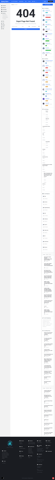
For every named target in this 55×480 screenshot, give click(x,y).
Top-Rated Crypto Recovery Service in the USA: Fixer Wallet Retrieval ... (48, 301)
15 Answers (46, 279)
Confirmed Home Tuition (46, 126)
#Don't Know (45, 241)
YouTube (47, 448)
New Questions (4, 14)
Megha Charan (48, 93)
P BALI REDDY (48, 24)
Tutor (26, 1)
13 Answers (46, 298)
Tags (50, 254)
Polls (3, 21)
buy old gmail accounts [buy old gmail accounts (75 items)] (46, 321)
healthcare (47, 65)
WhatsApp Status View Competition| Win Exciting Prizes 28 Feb (48, 396)
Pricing (29, 457)
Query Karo (4, 1)
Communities (5, 11)
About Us (21, 442)
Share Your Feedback (48, 442)
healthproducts (48, 84)
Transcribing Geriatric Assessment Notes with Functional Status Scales (47, 366)
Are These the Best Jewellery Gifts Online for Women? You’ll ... (48, 345)
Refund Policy (30, 450)
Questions (4, 13)
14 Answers (46, 292)
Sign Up (50, 1)
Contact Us (21, 443)
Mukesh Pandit (48, 19)
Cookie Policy (30, 448)
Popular (44, 254)
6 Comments (46, 392)
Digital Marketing (46, 207)
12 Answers (46, 314)
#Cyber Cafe (45, 230)
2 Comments (46, 407)
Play (44, 196)
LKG (44, 213)
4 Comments (46, 403)
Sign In (45, 1)
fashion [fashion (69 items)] (44, 322)
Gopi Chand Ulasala (48, 33)
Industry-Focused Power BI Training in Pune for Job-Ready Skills (48, 333)
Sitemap (21, 457)
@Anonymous (48, 52)
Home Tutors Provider (5, 452)
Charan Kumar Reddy (49, 60)
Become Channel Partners (31, 442)
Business (45, 247)
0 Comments (46, 335)
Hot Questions (4, 18)
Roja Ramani (47, 43)
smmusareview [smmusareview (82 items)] (48, 325)
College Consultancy (4, 457)
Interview (44, 149)
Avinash (47, 38)
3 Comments (46, 398)
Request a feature (39, 442)
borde (46, 79)
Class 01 (45, 224)
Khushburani (47, 98)
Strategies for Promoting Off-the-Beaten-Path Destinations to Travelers (48, 372)
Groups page (4, 9)
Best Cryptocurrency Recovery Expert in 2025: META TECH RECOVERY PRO (48, 271)
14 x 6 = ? (45, 306)
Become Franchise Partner (31, 443)
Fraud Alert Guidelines (22, 448)
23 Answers (46, 261)
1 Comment (46, 412)
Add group (4, 7)
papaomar (47, 74)
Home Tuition (21, 1)
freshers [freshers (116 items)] (48, 322)
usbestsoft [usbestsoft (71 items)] (44, 326)
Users (3, 26)
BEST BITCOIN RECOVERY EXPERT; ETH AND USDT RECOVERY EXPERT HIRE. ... (48, 277)
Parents (29, 1)
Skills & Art (47, 118)
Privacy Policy (30, 449)
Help (3, 28)
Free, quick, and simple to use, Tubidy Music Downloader (48, 339)
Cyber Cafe (34, 1)
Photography (48, 141)
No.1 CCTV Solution (15, 1)
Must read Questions (5, 17)
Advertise (3, 458)
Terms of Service (30, 451)
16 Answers (46, 273)
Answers (47, 254)
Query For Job (46, 419)
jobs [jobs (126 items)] (44, 325)
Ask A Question (47, 4)
